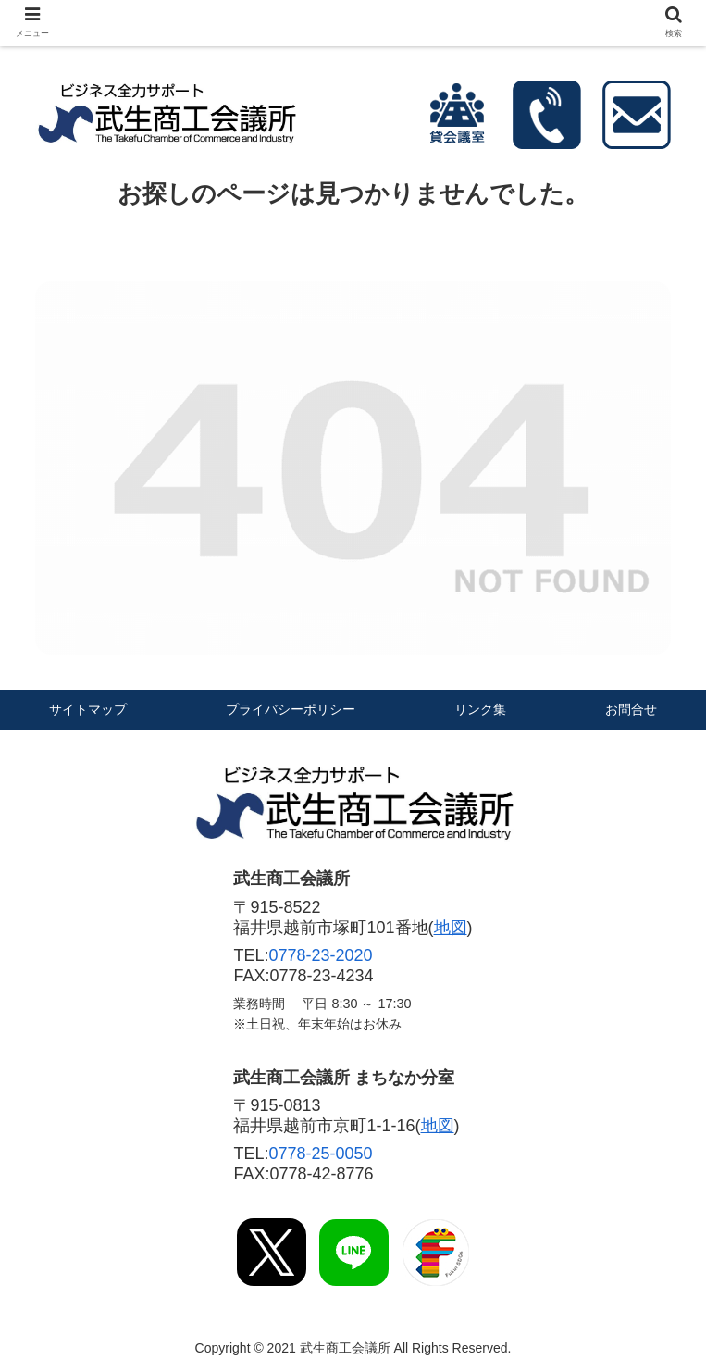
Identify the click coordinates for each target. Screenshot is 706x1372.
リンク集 (480, 709)
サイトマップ (88, 709)
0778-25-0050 (320, 1153)
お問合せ (631, 709)
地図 (450, 927)
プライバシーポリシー (290, 709)
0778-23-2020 (320, 955)
